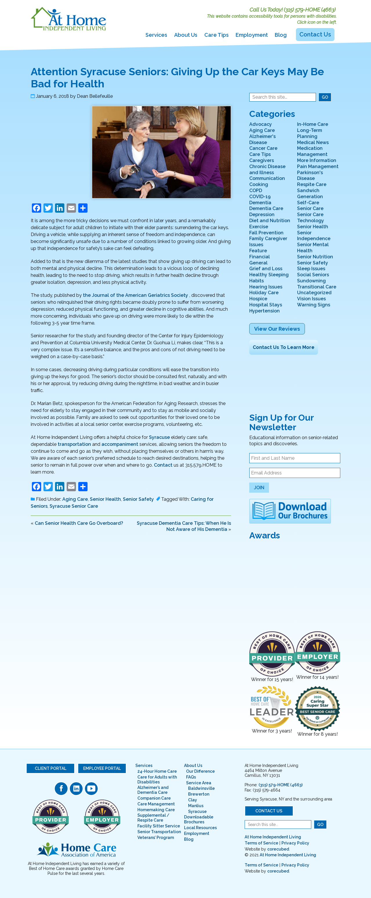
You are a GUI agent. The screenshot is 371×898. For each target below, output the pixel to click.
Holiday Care (264, 292)
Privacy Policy (295, 843)
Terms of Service (261, 843)
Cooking (258, 184)
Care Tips (216, 35)
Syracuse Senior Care (74, 506)
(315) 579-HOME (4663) (310, 10)
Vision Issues (311, 298)
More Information (316, 160)
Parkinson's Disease (310, 175)
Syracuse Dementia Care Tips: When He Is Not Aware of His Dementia (184, 526)
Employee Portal (102, 768)
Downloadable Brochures (198, 819)
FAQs (191, 777)
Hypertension (264, 311)
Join (259, 487)
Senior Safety (138, 499)
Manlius (195, 805)
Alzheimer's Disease (262, 139)
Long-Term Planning (309, 133)
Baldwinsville (201, 788)
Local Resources (200, 827)
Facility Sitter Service (158, 826)
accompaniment (119, 444)
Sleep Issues (311, 268)
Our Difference (200, 771)
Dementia (260, 202)
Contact (163, 465)
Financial (259, 257)
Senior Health (105, 499)
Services (156, 35)
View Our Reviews (277, 329)
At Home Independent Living (273, 837)
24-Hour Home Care (157, 771)
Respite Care (311, 184)
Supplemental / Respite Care (153, 817)
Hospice (258, 298)
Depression (261, 214)
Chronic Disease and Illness (267, 169)
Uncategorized (314, 292)
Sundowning (311, 281)
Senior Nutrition (315, 257)
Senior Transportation (159, 831)
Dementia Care (266, 208)
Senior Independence (313, 236)
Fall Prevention (266, 232)
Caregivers (261, 160)
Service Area (198, 783)
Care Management (156, 804)
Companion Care (154, 798)
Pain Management (318, 166)
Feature (258, 250)
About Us (185, 35)
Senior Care (310, 208)
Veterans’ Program (155, 837)
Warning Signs (313, 305)
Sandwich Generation (310, 193)
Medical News (313, 142)
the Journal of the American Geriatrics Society (135, 295)
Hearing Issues (265, 287)
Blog (281, 35)
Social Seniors (313, 274)
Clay (192, 800)
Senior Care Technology (310, 217)
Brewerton (198, 794)
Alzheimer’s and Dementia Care (152, 790)
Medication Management (312, 151)
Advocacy (260, 124)
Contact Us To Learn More (283, 347)
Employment (252, 35)
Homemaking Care (156, 809)
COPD (255, 190)
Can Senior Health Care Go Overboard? (79, 523)
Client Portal (50, 768)
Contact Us (315, 34)
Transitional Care (316, 287)
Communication (267, 178)
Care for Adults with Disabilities (157, 779)
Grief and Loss (265, 268)
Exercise (258, 226)
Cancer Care (263, 148)
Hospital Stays (265, 305)
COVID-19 (260, 196)
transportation (74, 444)
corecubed (278, 849)
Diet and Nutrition (269, 220)
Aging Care (75, 499)
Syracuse (159, 437)
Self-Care (308, 202)
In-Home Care (312, 124)
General (258, 263)
